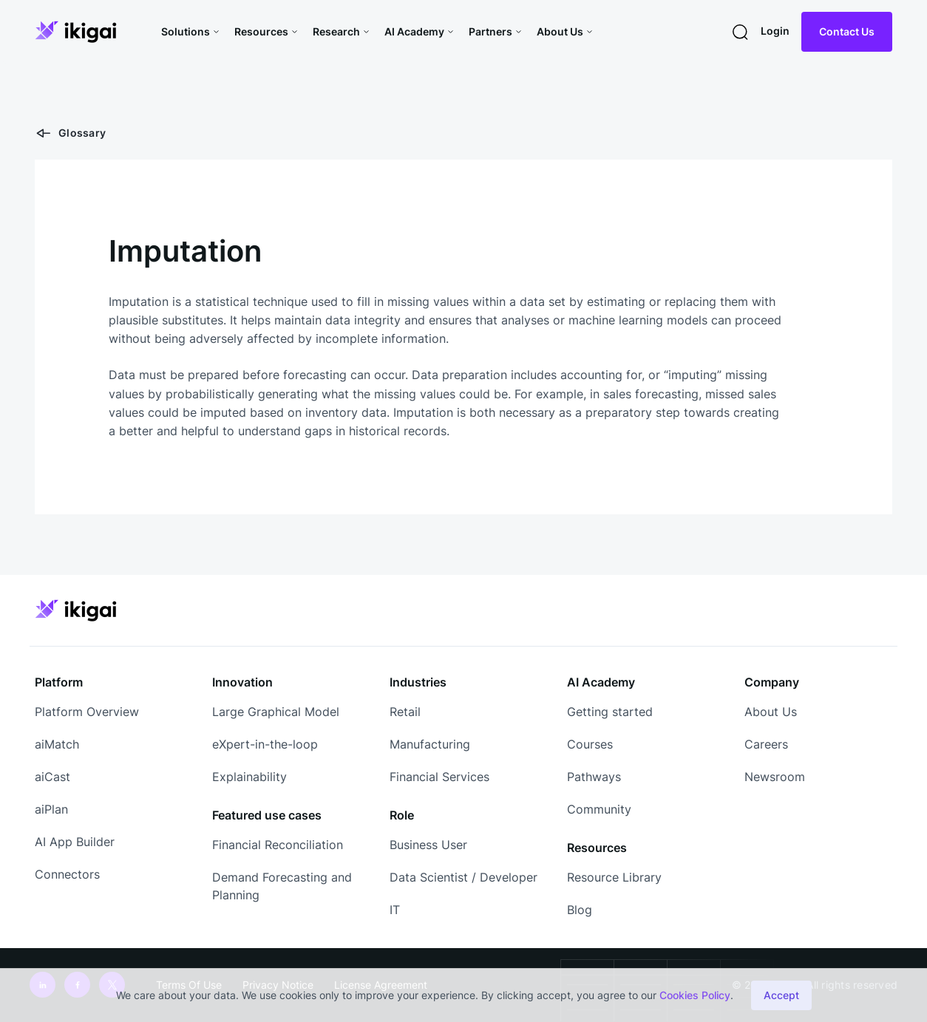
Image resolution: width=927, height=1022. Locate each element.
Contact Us (847, 31)
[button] (192, 32)
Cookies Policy (694, 995)
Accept (781, 995)
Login (775, 30)
